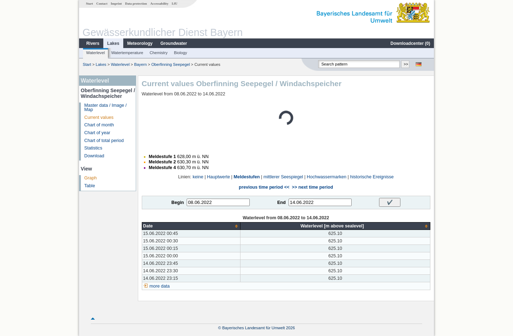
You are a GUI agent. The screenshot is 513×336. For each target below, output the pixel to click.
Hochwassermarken (326, 176)
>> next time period (312, 187)
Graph (90, 177)
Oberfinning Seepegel (170, 64)
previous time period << (264, 187)
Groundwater (173, 43)
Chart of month (99, 124)
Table (89, 185)
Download (94, 155)
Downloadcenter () (410, 43)
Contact (101, 3)
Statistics (93, 148)
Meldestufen (247, 176)
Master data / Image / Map (105, 107)
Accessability (159, 3)
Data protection (136, 3)
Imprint (116, 3)
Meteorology (139, 43)
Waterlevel (95, 53)
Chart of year (97, 132)
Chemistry (158, 53)
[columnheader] (191, 226)
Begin (177, 202)
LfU (174, 3)
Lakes (113, 43)
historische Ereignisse (372, 176)
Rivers (92, 43)
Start (89, 3)
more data (160, 286)
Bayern (140, 64)
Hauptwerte (218, 176)
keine (198, 176)
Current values (99, 117)
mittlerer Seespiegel (283, 176)
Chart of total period (104, 140)
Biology (180, 53)
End (281, 202)
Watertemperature (127, 53)
